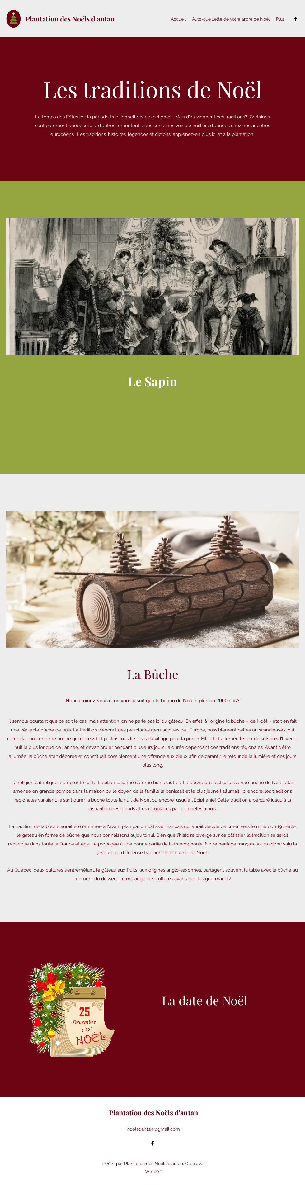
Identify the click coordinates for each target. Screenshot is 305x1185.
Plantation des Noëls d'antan (70, 18)
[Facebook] (296, 19)
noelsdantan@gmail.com (153, 1129)
